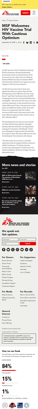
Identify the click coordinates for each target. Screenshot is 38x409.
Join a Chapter (25, 272)
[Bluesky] (8, 249)
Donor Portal (6, 263)
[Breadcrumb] (19, 20)
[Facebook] (3, 249)
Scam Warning (7, 323)
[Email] (10, 243)
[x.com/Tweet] (13, 249)
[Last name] (28, 239)
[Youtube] (22, 249)
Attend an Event (25, 266)
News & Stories (13, 20)
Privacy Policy (6, 320)
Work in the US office (27, 295)
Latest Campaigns (26, 260)
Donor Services (7, 260)
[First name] (10, 239)
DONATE (25, 13)
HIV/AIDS (6, 64)
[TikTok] (31, 249)
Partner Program (7, 277)
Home (4, 20)
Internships (23, 306)
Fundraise (23, 263)
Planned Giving (7, 280)
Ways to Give (6, 271)
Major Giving (6, 274)
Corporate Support (8, 286)
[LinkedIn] (26, 249)
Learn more (6, 7)
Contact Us (6, 317)
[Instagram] (17, 249)
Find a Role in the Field (28, 298)
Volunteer (23, 269)
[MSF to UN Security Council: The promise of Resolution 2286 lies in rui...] (19, 177)
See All (4, 168)
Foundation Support (9, 283)
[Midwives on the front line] (19, 190)
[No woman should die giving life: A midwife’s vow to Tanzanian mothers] (19, 202)
